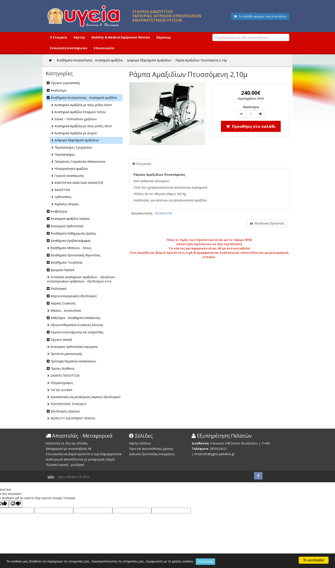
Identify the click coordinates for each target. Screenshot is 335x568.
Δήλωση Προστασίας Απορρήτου (152, 454)
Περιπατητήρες (64, 154)
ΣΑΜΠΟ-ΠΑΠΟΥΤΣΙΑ (64, 375)
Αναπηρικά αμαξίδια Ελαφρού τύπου (80, 112)
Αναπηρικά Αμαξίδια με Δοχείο (75, 133)
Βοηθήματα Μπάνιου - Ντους (70, 248)
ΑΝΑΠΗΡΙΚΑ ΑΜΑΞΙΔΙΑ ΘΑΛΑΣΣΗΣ (78, 183)
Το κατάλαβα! (313, 560)
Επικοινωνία (104, 48)
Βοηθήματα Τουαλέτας (66, 262)
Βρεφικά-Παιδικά (62, 270)
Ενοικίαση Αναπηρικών (68, 48)
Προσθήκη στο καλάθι (251, 126)
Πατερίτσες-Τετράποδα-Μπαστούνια (79, 161)
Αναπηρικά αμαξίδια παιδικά (70, 219)
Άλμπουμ (163, 37)
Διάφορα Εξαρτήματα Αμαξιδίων (76, 140)
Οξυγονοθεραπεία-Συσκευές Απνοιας (76, 325)
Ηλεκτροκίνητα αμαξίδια (71, 169)
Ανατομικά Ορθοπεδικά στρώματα (73, 347)
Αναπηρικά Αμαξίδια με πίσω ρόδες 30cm (83, 126)
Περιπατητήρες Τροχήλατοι (73, 147)
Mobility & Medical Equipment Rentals (120, 37)
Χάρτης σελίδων (140, 443)
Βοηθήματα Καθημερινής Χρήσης (73, 233)
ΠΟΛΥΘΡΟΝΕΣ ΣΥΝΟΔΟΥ (68, 404)
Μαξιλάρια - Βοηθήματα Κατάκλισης (75, 318)
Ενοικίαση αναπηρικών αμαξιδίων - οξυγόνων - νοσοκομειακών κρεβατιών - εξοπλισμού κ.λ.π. (82, 279)
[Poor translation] (15, 504)
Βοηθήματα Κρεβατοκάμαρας (71, 241)
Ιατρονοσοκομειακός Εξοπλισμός (74, 296)
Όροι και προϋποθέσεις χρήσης (151, 449)
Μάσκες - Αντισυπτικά (65, 310)
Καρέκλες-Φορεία (66, 204)
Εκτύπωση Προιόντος (267, 223)
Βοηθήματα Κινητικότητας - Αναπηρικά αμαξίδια (84, 98)
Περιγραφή (141, 164)
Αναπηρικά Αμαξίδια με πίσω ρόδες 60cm (83, 105)
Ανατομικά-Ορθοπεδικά (67, 226)
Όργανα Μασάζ (61, 340)
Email (198, 454)
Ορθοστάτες (62, 197)
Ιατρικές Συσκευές (63, 303)
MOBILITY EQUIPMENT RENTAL (73, 418)
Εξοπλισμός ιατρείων (65, 411)
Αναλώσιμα (58, 90)
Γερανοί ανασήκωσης (69, 176)
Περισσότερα (205, 561)
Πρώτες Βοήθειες (63, 368)
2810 (213, 449)
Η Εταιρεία (58, 37)
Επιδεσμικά (58, 288)
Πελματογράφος (61, 383)
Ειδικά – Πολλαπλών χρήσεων (75, 119)
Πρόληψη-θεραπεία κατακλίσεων (73, 361)
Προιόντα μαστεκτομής (66, 354)
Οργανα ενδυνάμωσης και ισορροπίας (77, 332)
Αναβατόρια (59, 211)
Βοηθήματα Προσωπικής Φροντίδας (75, 255)
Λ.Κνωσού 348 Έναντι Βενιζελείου (234, 443)
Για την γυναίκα (61, 390)
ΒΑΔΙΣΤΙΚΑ (62, 190)
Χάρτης (79, 37)
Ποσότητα (251, 107)
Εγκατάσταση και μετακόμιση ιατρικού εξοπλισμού (85, 397)
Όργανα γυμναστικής (65, 83)
